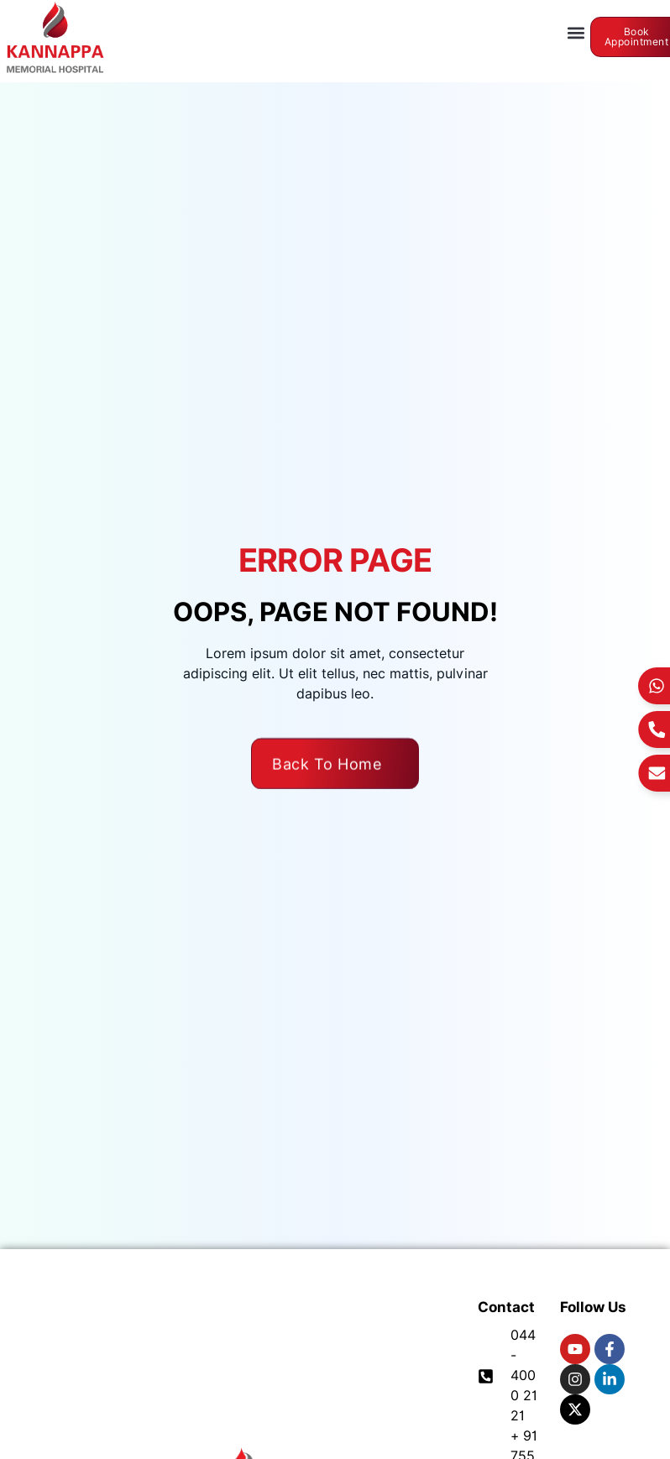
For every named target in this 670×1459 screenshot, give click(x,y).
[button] (576, 33)
